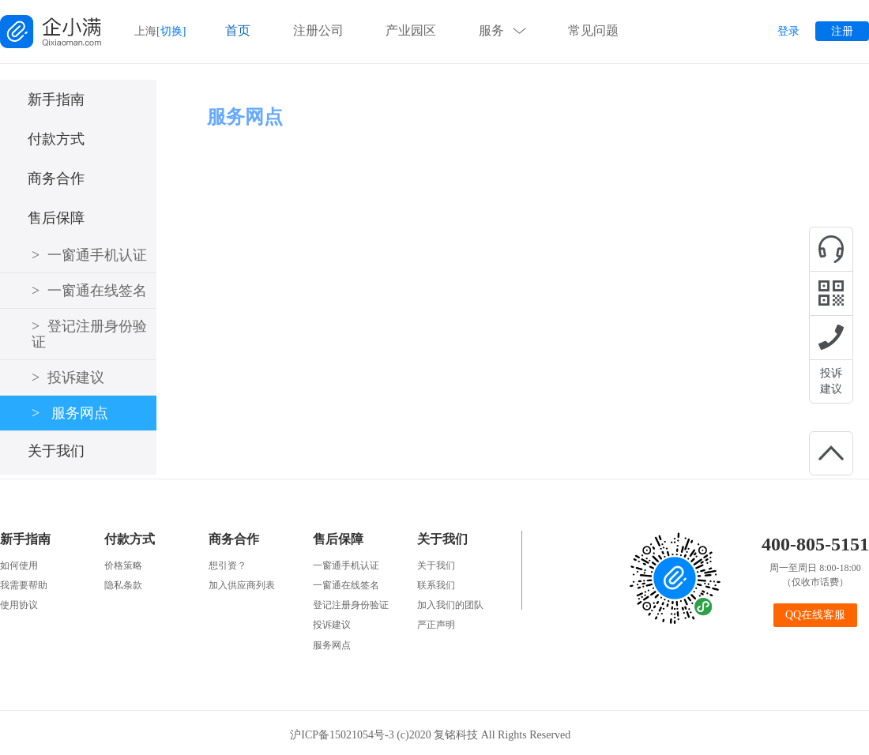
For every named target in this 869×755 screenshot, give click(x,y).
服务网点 (70, 413)
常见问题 (593, 30)
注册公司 (318, 30)
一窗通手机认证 (89, 255)
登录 (788, 31)
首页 (237, 30)
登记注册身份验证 (89, 334)
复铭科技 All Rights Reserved (506, 735)
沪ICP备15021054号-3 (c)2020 (362, 735)
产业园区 (411, 30)
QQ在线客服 (815, 615)
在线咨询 (831, 248)
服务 (491, 30)
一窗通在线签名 (89, 291)
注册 (842, 31)
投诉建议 (831, 381)
